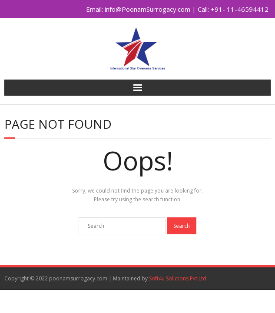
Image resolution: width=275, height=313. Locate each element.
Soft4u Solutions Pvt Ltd (177, 278)
